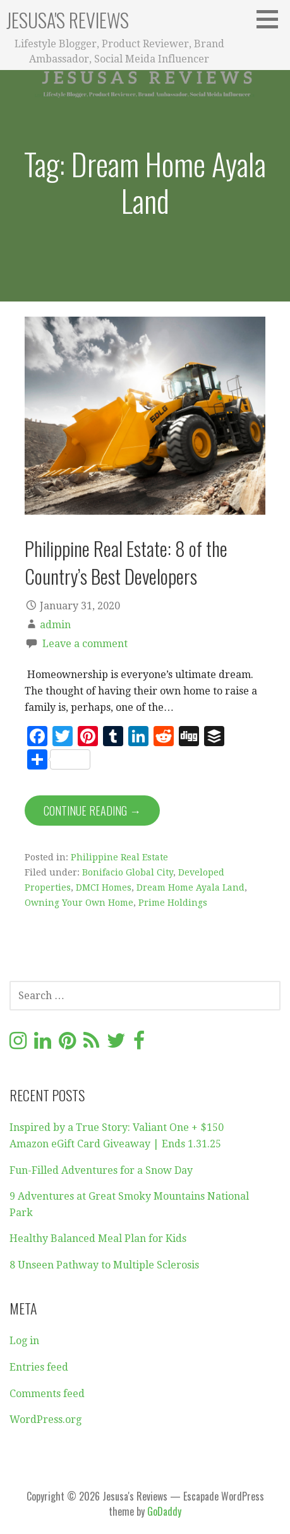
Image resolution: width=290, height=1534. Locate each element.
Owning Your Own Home (79, 903)
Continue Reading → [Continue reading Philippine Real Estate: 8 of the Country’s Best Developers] (92, 810)
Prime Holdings (172, 903)
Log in (24, 1341)
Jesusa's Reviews (67, 20)
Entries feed (38, 1367)
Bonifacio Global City (127, 872)
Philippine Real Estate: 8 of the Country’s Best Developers (126, 562)
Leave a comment (85, 644)
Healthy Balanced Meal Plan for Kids (97, 1238)
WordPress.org (45, 1420)
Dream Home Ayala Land (190, 887)
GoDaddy (164, 1511)
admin (55, 625)
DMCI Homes (103, 887)
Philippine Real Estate (119, 857)
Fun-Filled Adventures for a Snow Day (101, 1170)
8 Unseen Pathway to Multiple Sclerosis (104, 1265)
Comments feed (47, 1394)
